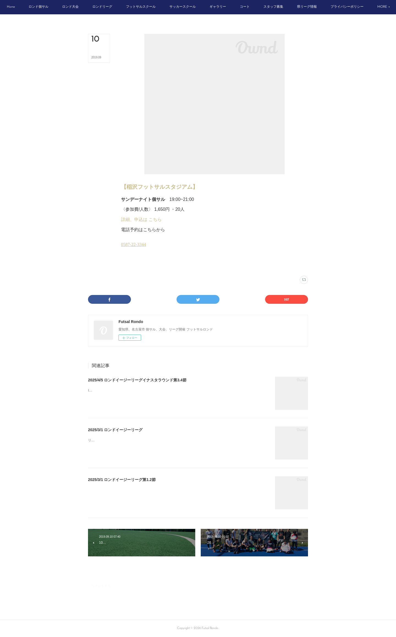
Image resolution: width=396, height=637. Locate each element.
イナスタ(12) (129, 264)
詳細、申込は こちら (141, 219)
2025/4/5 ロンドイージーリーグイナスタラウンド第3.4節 (137, 380)
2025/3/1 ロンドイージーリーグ (115, 430)
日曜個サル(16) (148, 264)
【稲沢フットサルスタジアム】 (159, 187)
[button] (34, 7)
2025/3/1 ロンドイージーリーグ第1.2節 (122, 479)
